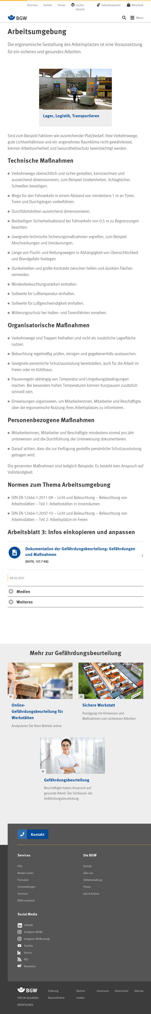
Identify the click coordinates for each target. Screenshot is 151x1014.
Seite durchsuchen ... (124, 17)
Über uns (88, 873)
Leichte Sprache (80, 7)
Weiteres (25, 602)
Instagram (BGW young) (33, 939)
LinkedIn (25, 925)
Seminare (22, 893)
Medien (23, 591)
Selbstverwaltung (92, 880)
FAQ (19, 866)
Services (23, 855)
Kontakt (48, 5)
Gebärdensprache (111, 5)
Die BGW (90, 855)
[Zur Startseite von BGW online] (17, 17)
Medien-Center (25, 873)
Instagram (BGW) (29, 932)
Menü (139, 18)
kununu (24, 952)
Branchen (32, 5)
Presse (61, 5)
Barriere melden (80, 994)
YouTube (25, 946)
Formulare (23, 880)
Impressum (103, 991)
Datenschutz (121, 991)
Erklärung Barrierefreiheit (56, 994)
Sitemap (138, 991)
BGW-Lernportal (26, 900)
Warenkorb (137, 5)
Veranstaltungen (26, 886)
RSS (22, 959)
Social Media (27, 914)
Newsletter (26, 966)
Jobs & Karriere (91, 893)
